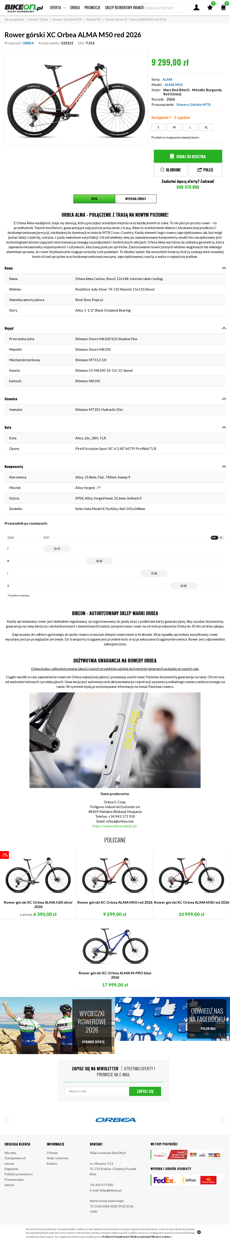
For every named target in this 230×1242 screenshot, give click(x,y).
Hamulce (11, 398)
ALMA (167, 79)
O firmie (52, 1156)
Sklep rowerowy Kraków (125, 7)
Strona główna (14, 19)
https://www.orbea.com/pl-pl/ (115, 826)
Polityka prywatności (19, 1178)
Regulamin (11, 1172)
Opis (94, 199)
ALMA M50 (174, 85)
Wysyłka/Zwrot (135, 199)
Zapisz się (145, 1094)
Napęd (9, 328)
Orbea (75, 7)
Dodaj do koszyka (191, 156)
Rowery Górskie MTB (67, 19)
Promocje (92, 7)
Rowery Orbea (38, 19)
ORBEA (28, 43)
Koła (8, 427)
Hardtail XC (93, 19)
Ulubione (173, 170)
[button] (9, 1124)
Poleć (208, 170)
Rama (9, 267)
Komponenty (14, 466)
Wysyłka (10, 1156)
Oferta (55, 7)
